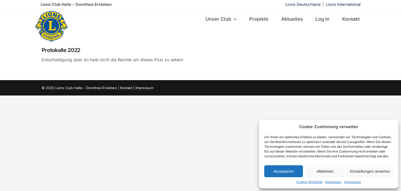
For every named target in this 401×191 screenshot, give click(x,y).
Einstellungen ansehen (370, 171)
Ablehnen (324, 171)
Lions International (343, 4)
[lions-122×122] (51, 12)
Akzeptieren (283, 171)
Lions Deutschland (302, 4)
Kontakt (126, 88)
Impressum (333, 182)
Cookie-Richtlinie (309, 182)
